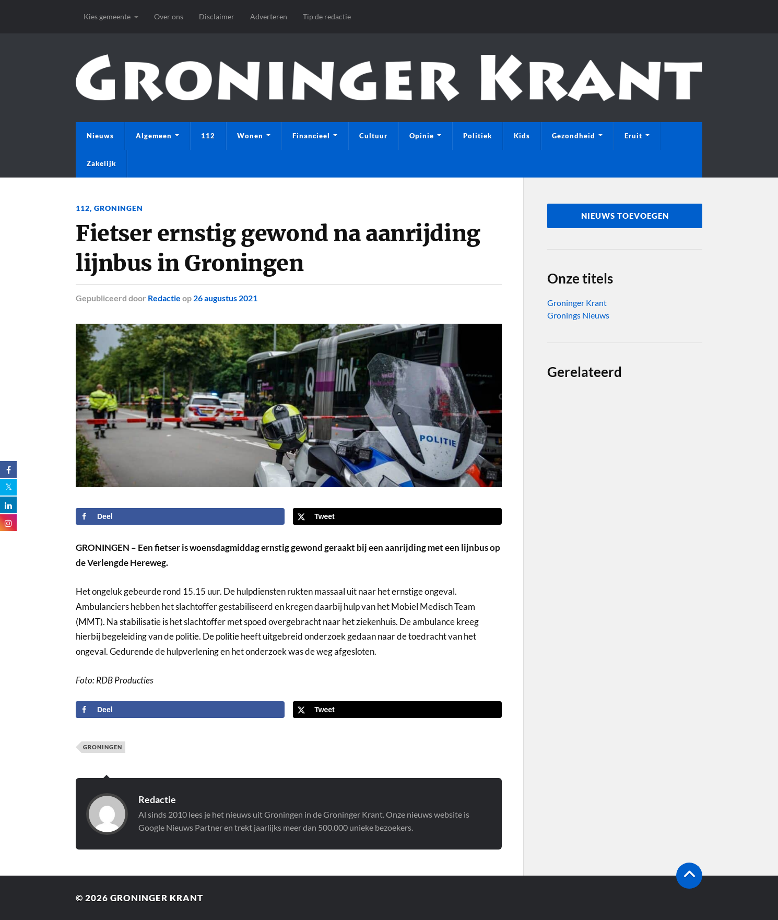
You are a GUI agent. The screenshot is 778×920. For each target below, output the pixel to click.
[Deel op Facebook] (180, 516)
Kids (522, 136)
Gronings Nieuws (578, 315)
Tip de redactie (327, 16)
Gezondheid (573, 136)
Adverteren (268, 16)
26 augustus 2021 (225, 298)
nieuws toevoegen (625, 215)
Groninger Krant (577, 303)
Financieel (311, 136)
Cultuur (373, 136)
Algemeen (154, 136)
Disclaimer (216, 16)
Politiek (477, 136)
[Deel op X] (397, 516)
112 (208, 136)
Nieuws (100, 136)
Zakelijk (101, 163)
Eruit (633, 136)
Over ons (168, 16)
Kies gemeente (107, 16)
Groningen (118, 208)
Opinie (421, 136)
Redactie (164, 298)
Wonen (250, 136)
